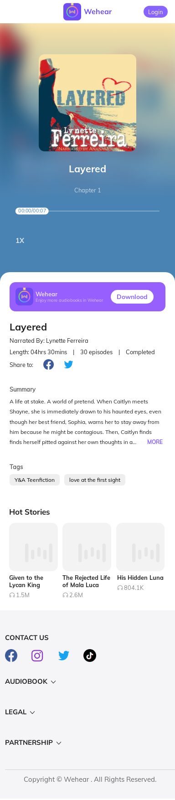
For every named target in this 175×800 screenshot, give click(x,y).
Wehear (98, 11)
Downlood (132, 296)
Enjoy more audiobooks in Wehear (69, 300)
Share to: (21, 364)
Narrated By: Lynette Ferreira (49, 340)
